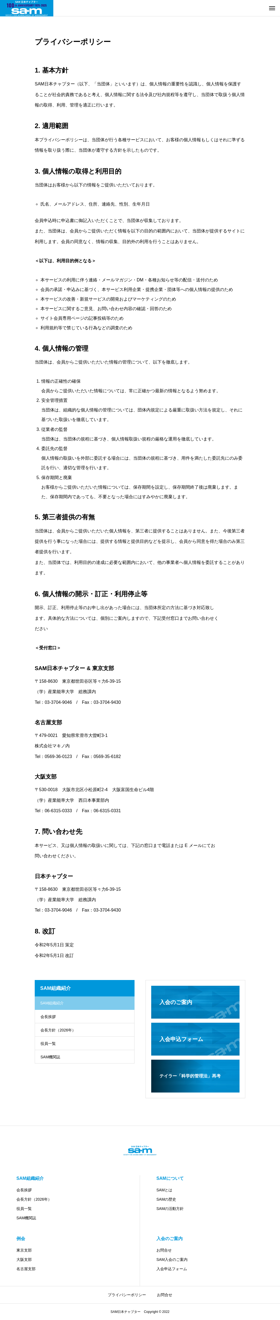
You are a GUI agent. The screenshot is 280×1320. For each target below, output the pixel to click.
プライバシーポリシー (127, 1295)
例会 (20, 1238)
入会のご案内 (169, 1238)
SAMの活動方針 (170, 1208)
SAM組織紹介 (30, 1178)
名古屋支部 (26, 1269)
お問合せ (164, 1250)
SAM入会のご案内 (172, 1259)
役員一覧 (48, 1043)
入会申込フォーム (171, 1269)
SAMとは (164, 1190)
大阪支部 (24, 1259)
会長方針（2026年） (58, 1030)
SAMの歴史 (166, 1199)
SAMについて (170, 1178)
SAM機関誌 (50, 1057)
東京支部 (24, 1250)
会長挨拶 (48, 1017)
